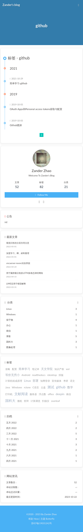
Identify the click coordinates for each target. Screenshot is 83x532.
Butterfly (50, 518)
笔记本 (35, 369)
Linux (27, 380)
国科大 (10, 400)
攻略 (7, 369)
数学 (70, 387)
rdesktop (52, 375)
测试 (50, 387)
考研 (65, 380)
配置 (14, 369)
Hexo (36, 518)
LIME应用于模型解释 (16, 283)
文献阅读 (21, 394)
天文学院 (47, 369)
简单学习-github (18, 83)
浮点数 (42, 394)
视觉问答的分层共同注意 (17, 243)
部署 (35, 380)
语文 (72, 380)
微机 (19, 400)
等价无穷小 (12, 375)
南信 (68, 394)
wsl (68, 369)
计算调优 (35, 400)
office (51, 394)
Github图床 (16, 125)
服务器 (33, 394)
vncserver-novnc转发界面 (18, 263)
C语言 (36, 387)
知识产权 (59, 369)
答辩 (26, 400)
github (61, 387)
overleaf (55, 400)
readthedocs (38, 375)
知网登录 (45, 380)
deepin (60, 394)
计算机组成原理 (13, 380)
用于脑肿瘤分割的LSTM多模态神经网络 (24, 273)
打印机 (8, 394)
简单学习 (24, 369)
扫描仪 (45, 400)
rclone (27, 387)
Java (7, 387)
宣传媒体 (56, 380)
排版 (61, 375)
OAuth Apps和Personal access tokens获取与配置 (36, 109)
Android (26, 375)
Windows (17, 387)
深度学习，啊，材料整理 (17, 253)
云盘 (43, 387)
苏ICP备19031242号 (41, 523)
